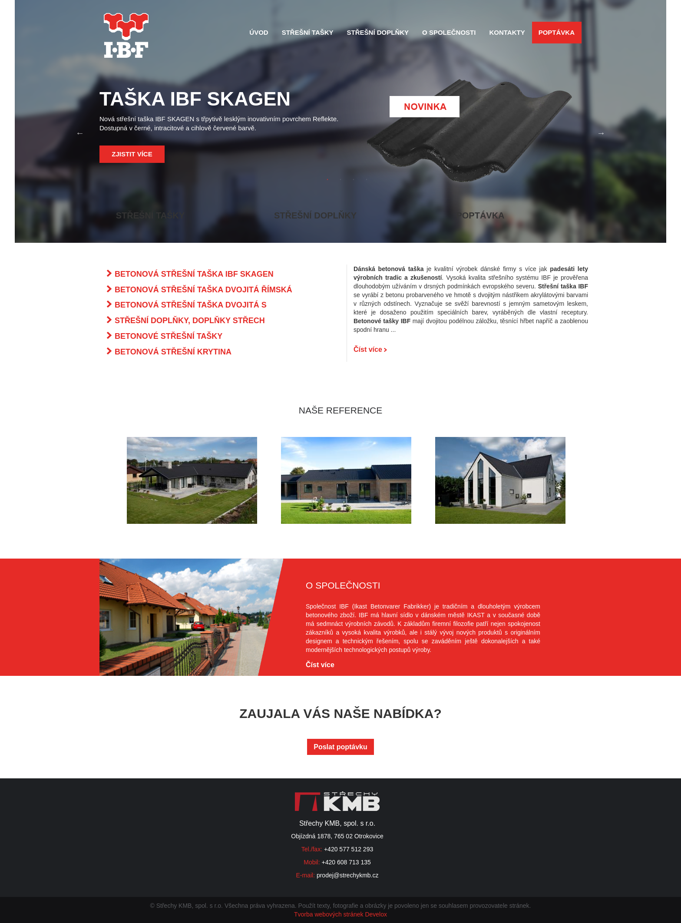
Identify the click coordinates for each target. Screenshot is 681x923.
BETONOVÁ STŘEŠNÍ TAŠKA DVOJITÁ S (191, 305)
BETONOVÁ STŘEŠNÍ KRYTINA (173, 351)
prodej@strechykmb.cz (348, 875)
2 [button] (340, 179)
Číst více (370, 349)
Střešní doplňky (378, 32)
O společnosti (449, 32)
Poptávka (557, 32)
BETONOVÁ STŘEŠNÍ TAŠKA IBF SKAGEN (194, 274)
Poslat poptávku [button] (340, 747)
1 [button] (327, 179)
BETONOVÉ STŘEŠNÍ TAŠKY (168, 336)
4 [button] (366, 179)
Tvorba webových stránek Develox (340, 914)
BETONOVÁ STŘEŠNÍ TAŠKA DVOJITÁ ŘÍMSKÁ (203, 289)
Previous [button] (80, 133)
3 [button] (353, 179)
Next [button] (601, 133)
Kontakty (507, 32)
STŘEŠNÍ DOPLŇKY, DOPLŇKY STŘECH (190, 320)
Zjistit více (132, 154)
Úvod (258, 32)
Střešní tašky (308, 32)
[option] (340, 133)
